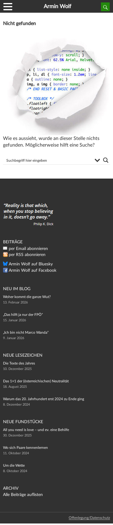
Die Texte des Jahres (19, 363)
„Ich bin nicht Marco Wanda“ (26, 332)
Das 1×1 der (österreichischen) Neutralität (36, 381)
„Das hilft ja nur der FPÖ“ (23, 314)
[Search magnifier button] (106, 160)
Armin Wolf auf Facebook (32, 270)
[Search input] (48, 160)
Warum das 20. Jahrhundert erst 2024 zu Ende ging (43, 399)
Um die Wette (14, 465)
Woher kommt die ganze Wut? (27, 297)
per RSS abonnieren (27, 255)
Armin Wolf (57, 6)
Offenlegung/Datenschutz (89, 518)
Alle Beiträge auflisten (23, 495)
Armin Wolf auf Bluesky (31, 264)
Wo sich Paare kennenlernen (25, 447)
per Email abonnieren (28, 249)
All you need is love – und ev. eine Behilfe (36, 430)
